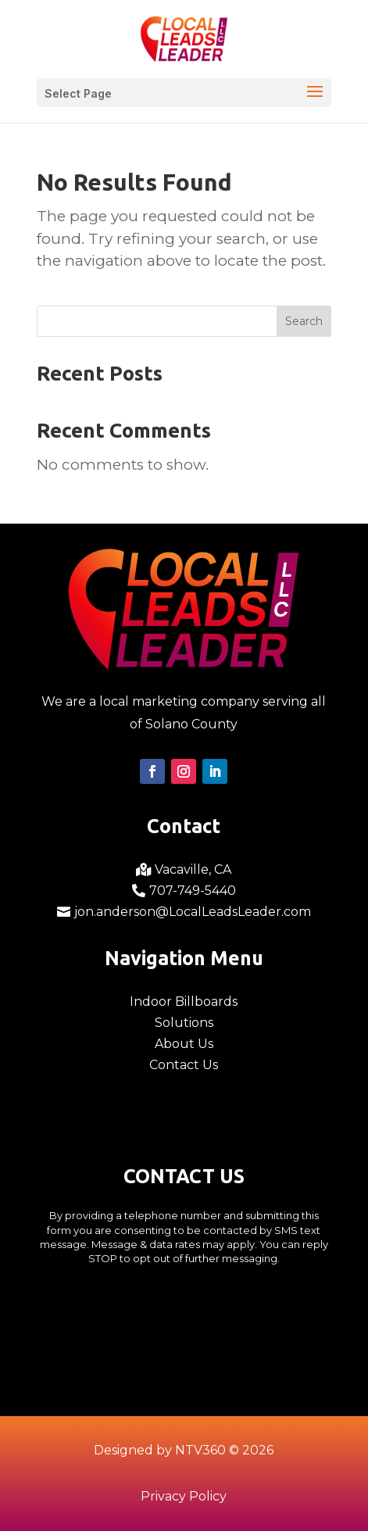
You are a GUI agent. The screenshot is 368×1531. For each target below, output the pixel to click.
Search (304, 321)
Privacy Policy (184, 1496)
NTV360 (200, 1450)
